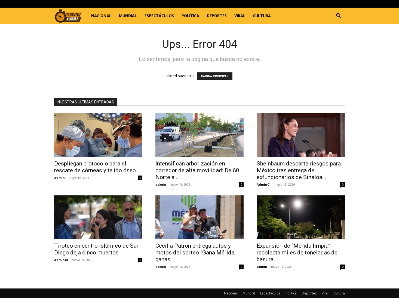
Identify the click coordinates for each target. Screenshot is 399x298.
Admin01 (264, 184)
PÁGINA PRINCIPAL (214, 76)
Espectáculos (159, 15)
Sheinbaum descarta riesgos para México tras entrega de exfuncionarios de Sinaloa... (299, 170)
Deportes (217, 15)
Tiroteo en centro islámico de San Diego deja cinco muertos (97, 249)
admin (59, 178)
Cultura (262, 15)
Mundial (128, 15)
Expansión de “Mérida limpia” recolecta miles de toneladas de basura (297, 252)
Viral (239, 15)
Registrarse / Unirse (114, 4)
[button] (338, 16)
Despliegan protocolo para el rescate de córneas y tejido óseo (95, 167)
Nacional (101, 15)
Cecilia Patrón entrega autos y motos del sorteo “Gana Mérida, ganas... (195, 252)
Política (190, 15)
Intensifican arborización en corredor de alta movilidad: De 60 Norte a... (197, 170)
